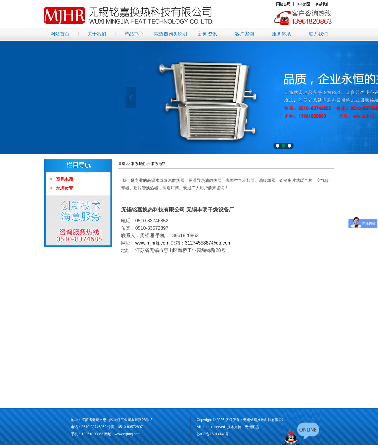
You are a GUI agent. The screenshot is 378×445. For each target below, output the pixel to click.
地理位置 (64, 188)
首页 (121, 164)
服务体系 (281, 33)
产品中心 (133, 33)
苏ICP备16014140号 (213, 434)
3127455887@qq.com (208, 242)
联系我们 (318, 33)
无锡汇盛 (252, 427)
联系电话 (64, 179)
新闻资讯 (207, 33)
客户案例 (244, 33)
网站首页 (59, 33)
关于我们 (96, 33)
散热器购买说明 (170, 33)
